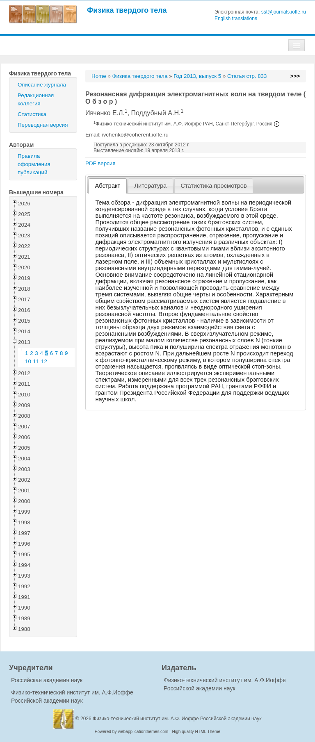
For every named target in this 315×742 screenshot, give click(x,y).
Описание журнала (42, 85)
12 (44, 361)
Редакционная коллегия (36, 99)
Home (98, 76)
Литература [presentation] (150, 185)
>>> (295, 76)
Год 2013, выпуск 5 (197, 76)
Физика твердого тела (127, 10)
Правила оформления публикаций (34, 164)
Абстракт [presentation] (108, 185)
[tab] (108, 185)
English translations (236, 18)
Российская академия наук (46, 680)
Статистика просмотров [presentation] (213, 185)
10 (28, 361)
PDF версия (100, 163)
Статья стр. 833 (247, 76)
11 (36, 361)
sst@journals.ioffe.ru (283, 12)
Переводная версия (43, 125)
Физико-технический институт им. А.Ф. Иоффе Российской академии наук (177, 719)
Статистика (32, 114)
